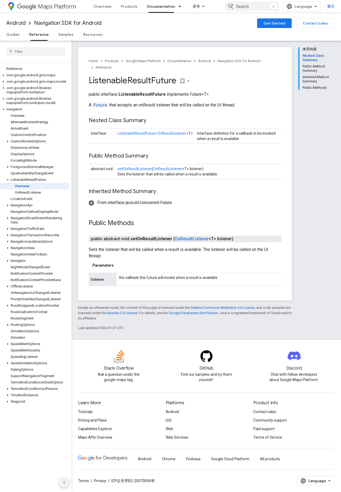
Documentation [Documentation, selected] (161, 6)
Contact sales (315, 23)
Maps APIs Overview (95, 437)
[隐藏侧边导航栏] (64, 482)
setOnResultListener (134, 169)
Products (129, 6)
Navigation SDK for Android (68, 23)
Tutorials (85, 412)
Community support (270, 420)
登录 (331, 6)
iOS (169, 420)
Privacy (100, 481)
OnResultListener (167, 169)
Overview (102, 6)
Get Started (274, 23)
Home (93, 61)
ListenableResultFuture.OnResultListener (151, 133)
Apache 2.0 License (122, 313)
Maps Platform (46, 6)
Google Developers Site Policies (193, 313)
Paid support (264, 429)
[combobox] (252, 6)
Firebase (193, 459)
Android (16, 23)
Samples (66, 34)
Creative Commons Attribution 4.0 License (222, 308)
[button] (35, 75)
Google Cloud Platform (230, 459)
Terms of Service (267, 437)
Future (100, 104)
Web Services (177, 437)
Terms (83, 481)
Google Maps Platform (143, 61)
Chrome (169, 459)
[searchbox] (35, 51)
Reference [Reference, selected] (39, 34)
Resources (93, 34)
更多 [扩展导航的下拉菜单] (196, 6)
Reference (103, 67)
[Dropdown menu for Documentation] (181, 6)
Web (169, 429)
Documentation (179, 61)
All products (270, 459)
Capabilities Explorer (95, 429)
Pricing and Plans (92, 420)
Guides (13, 34)
